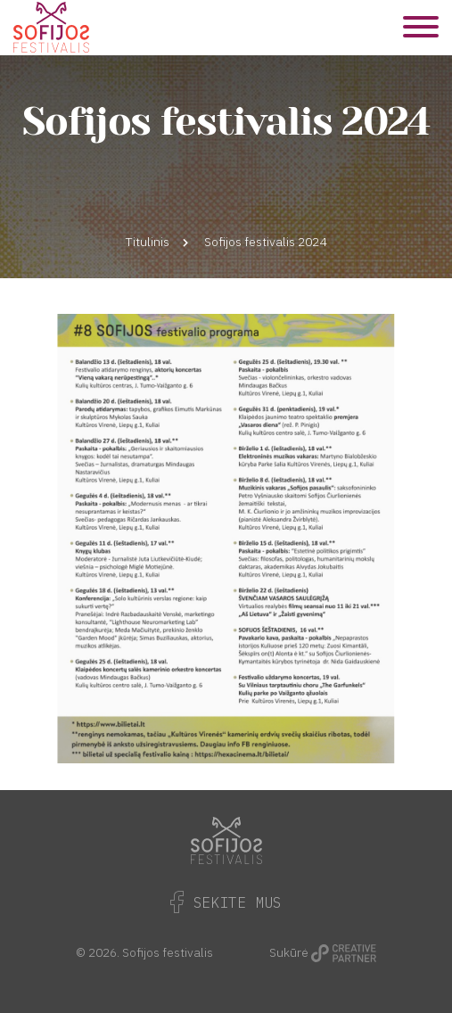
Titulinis (147, 242)
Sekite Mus (226, 902)
